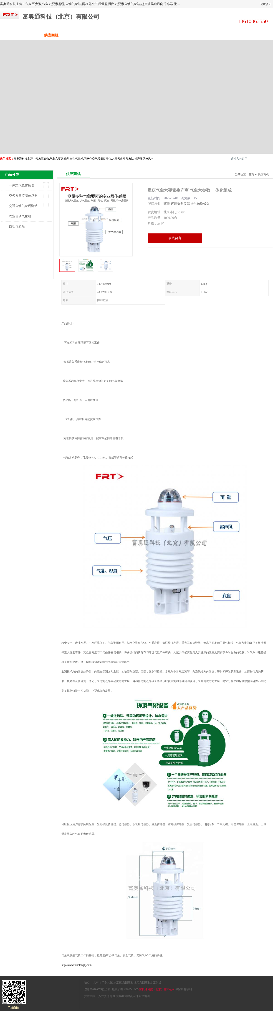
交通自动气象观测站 (23, 206)
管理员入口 (131, 996)
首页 (251, 174)
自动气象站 (17, 226)
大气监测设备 (200, 204)
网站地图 (144, 996)
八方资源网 (105, 996)
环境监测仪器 (180, 204)
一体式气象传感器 (21, 185)
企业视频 (85, 35)
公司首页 (17, 35)
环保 (167, 204)
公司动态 (153, 35)
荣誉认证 (222, 35)
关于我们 (119, 35)
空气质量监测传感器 (23, 195)
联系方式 (256, 35)
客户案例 (187, 35)
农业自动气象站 (20, 216)
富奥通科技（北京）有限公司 (157, 989)
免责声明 (118, 996)
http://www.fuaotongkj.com (76, 965)
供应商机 (51, 35)
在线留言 (175, 238)
